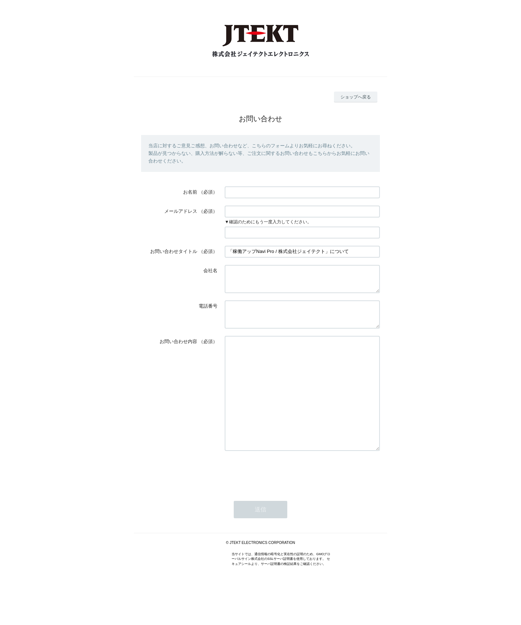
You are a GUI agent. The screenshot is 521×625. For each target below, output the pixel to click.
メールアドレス (180, 211)
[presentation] (280, 503)
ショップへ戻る (355, 97)
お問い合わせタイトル (173, 251)
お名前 (190, 192)
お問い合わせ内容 (178, 350)
